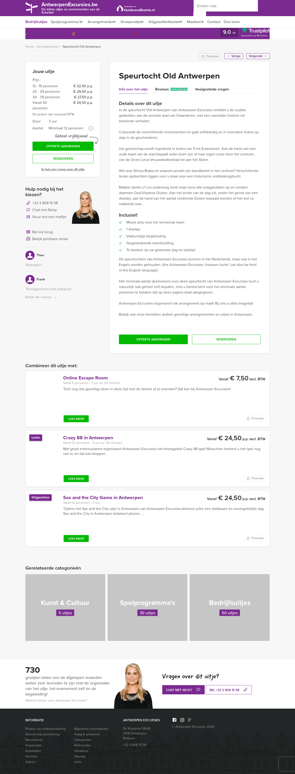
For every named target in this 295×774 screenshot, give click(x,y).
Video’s (30, 761)
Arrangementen (103, 21)
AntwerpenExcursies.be (77, 7)
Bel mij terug (39, 234)
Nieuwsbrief (33, 739)
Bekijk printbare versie (46, 241)
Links (78, 761)
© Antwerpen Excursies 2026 (193, 726)
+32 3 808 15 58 (250, 33)
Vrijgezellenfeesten (171, 21)
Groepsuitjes (135, 21)
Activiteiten (33, 750)
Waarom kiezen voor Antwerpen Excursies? (56, 700)
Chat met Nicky (41, 212)
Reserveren (63, 160)
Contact (222, 21)
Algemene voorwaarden (91, 728)
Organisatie (33, 745)
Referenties (82, 745)
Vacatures (81, 750)
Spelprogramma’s (66, 21)
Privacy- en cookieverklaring (45, 728)
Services (31, 756)
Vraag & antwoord (87, 734)
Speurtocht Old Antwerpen (82, 46)
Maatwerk (204, 21)
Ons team (242, 21)
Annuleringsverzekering (42, 734)
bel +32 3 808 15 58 (228, 690)
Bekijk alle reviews (41, 299)
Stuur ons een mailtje (45, 219)
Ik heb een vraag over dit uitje (63, 171)
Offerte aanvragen (63, 147)
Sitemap (80, 756)
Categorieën (83, 739)
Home (29, 46)
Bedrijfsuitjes (36, 21)
